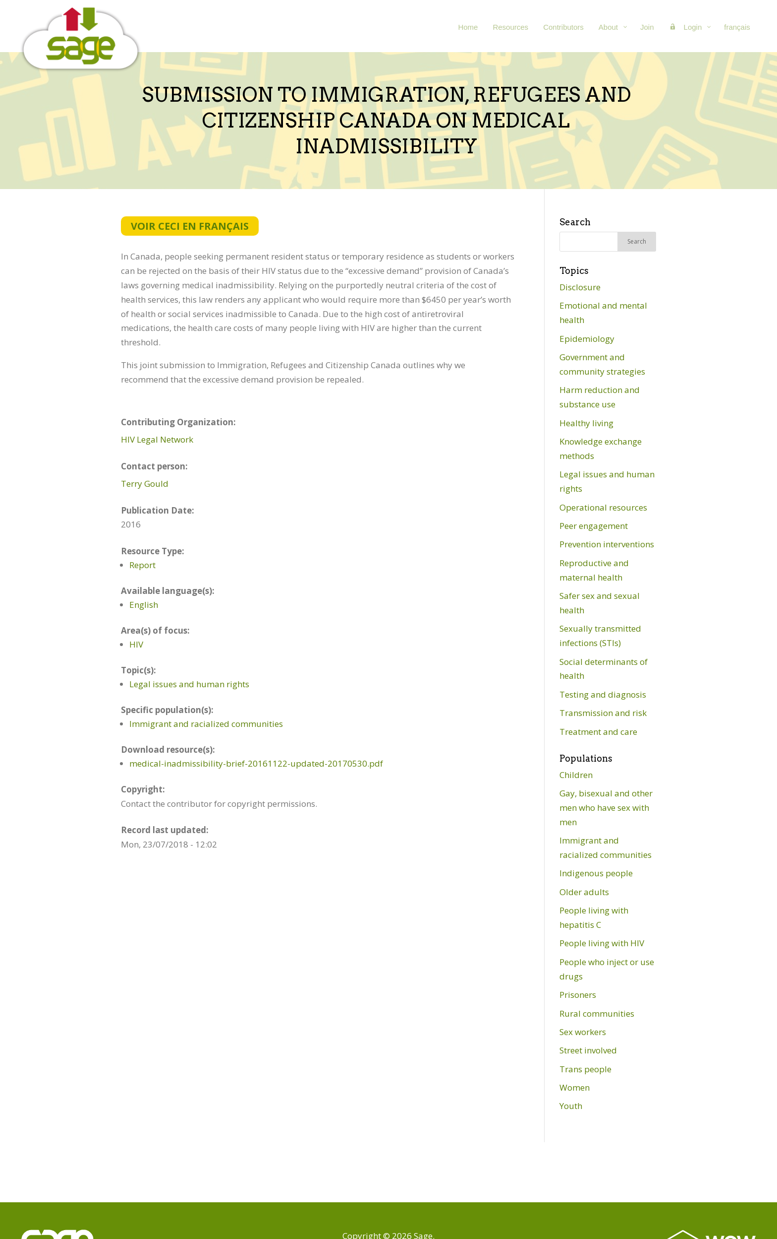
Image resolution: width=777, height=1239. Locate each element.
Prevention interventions (606, 544)
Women (574, 1087)
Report (142, 565)
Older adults (584, 892)
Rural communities (596, 1013)
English (143, 604)
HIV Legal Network (157, 439)
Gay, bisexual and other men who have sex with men (606, 807)
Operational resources (603, 507)
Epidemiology (586, 338)
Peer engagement (593, 525)
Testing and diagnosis (602, 694)
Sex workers (582, 1032)
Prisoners (577, 994)
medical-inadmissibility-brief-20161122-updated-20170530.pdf (256, 763)
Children (576, 775)
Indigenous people (596, 873)
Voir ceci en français (190, 226)
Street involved (588, 1050)
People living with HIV (601, 943)
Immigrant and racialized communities (206, 723)
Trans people (585, 1069)
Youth (570, 1105)
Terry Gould (144, 483)
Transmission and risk (603, 712)
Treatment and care (598, 731)
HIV (136, 644)
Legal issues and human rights (189, 684)
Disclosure (580, 287)
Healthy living (586, 423)
